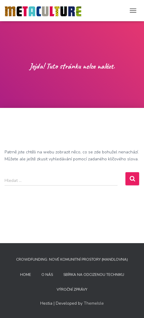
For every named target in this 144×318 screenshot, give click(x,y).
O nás (47, 274)
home (25, 274)
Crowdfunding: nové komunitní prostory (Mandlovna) (72, 259)
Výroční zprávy (72, 289)
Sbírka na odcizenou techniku (93, 274)
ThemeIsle (94, 303)
